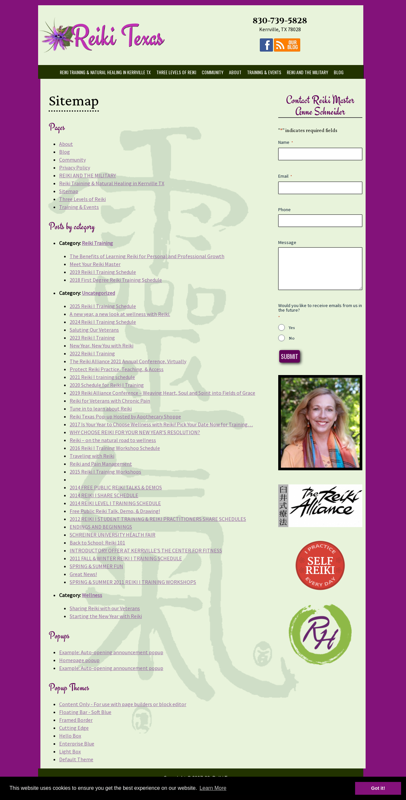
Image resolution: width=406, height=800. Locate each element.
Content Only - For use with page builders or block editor (122, 704)
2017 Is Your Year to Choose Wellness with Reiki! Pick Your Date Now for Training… (161, 424)
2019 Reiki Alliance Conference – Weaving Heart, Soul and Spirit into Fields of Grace (162, 392)
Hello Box (70, 735)
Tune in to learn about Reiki (101, 408)
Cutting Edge (74, 727)
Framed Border (76, 720)
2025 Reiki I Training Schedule (103, 306)
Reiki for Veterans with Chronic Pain (110, 400)
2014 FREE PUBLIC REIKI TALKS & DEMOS (116, 487)
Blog (341, 72)
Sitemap (68, 191)
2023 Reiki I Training (92, 337)
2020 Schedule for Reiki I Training (107, 385)
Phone (284, 209)
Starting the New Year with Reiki (106, 616)
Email (285, 176)
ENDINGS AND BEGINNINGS (101, 526)
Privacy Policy (74, 167)
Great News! (83, 574)
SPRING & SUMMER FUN (96, 566)
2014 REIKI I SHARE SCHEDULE (104, 495)
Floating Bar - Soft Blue (85, 712)
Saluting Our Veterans (94, 329)
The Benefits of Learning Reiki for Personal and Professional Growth (147, 256)
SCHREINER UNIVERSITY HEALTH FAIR (112, 534)
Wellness (92, 595)
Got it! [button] (373, 788)
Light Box (70, 751)
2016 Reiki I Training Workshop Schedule (115, 448)
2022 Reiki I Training (92, 353)
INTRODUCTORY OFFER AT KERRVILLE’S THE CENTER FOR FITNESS (146, 550)
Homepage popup (79, 660)
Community (215, 72)
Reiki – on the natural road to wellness (113, 440)
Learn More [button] (212, 788)
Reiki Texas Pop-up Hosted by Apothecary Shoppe (125, 416)
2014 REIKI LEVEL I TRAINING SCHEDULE (115, 503)
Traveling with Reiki (92, 456)
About (238, 72)
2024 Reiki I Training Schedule (103, 322)
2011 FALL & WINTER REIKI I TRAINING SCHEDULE (126, 558)
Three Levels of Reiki (179, 72)
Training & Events (267, 72)
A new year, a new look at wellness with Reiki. (120, 314)
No (292, 338)
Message (287, 242)
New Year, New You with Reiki (101, 345)
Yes (292, 327)
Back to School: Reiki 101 (97, 542)
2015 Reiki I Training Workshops (105, 471)
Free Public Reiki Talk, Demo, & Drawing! (115, 511)
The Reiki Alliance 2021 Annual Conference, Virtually (128, 361)
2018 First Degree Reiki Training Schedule (116, 280)
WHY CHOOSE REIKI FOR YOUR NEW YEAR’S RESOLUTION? (135, 432)
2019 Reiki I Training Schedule (103, 272)
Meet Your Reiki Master (95, 264)
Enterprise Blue (76, 743)
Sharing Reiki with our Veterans (105, 608)
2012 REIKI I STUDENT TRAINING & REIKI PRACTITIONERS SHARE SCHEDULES (158, 519)
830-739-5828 (282, 20)
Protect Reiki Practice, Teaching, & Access (117, 369)
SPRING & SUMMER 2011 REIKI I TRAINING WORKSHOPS (133, 582)
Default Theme (76, 759)
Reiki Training (97, 243)
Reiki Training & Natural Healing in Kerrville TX (107, 72)
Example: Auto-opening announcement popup (111, 652)
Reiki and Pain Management (101, 463)
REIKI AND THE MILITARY (310, 72)
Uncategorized (98, 293)
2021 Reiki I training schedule (102, 377)
